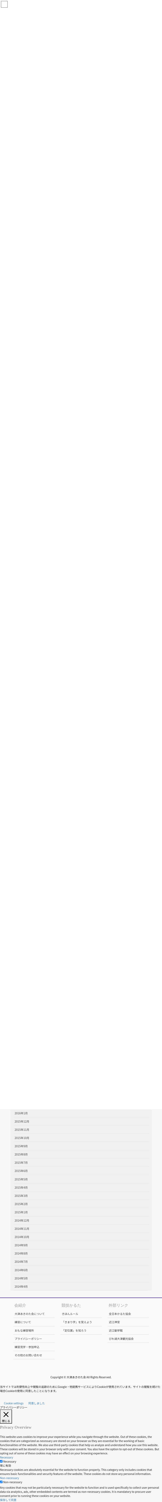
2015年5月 (21, 1179)
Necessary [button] (6, 1457)
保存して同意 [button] (8, 1500)
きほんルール (70, 1314)
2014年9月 (21, 1245)
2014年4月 (21, 1286)
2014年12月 (22, 1220)
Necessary (9, 1461)
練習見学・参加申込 (27, 1347)
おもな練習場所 (24, 1330)
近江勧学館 (116, 1330)
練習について (23, 1322)
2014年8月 (21, 1253)
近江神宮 (114, 1322)
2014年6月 (21, 1270)
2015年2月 (21, 1204)
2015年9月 (21, 1146)
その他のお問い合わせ (28, 1355)
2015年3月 (21, 1196)
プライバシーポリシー (28, 1339)
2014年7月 (21, 1262)
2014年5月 (21, 1278)
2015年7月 (21, 1162)
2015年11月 (22, 1130)
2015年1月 (21, 1212)
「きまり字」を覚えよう (77, 1322)
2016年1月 (21, 1113)
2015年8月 (21, 1154)
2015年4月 (21, 1187)
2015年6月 (21, 1171)
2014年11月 (22, 1229)
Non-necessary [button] (9, 1478)
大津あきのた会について (30, 1314)
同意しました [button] (36, 1403)
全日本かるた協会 (120, 1314)
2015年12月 (22, 1121)
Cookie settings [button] (14, 1403)
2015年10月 (22, 1138)
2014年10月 (22, 1237)
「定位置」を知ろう (74, 1330)
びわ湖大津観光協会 (121, 1339)
